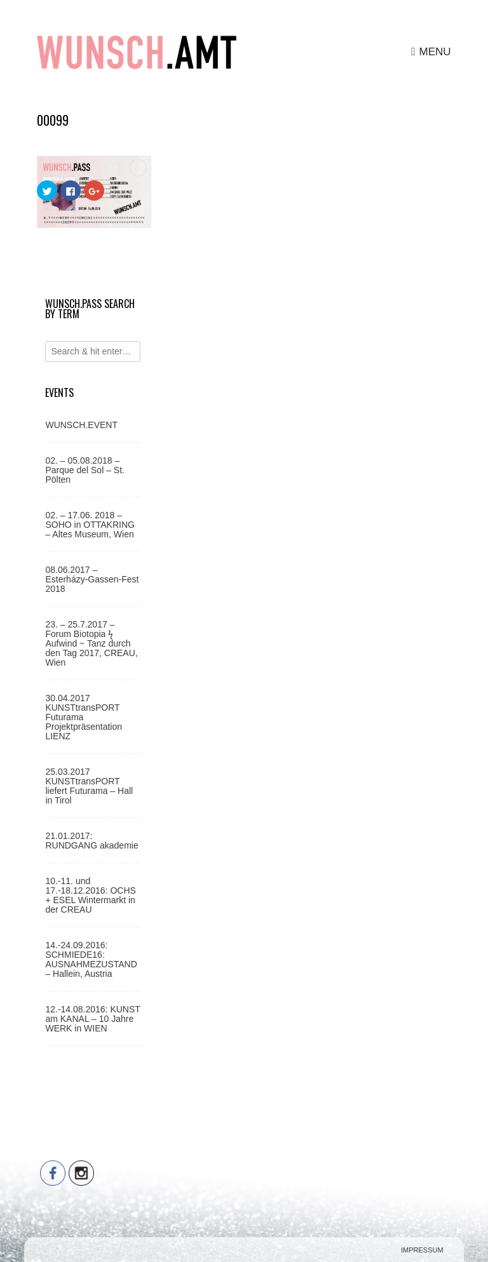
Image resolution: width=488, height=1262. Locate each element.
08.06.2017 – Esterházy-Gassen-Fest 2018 (92, 579)
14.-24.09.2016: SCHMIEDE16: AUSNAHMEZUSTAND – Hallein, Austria (91, 959)
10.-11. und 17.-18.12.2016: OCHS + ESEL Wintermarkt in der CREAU (90, 895)
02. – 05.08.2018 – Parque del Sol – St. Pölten (85, 470)
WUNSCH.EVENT (81, 425)
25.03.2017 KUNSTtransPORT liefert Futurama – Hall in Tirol (89, 786)
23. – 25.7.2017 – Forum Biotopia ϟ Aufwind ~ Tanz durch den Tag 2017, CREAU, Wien (91, 643)
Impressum (422, 1250)
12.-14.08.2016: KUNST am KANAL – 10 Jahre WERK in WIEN (92, 1018)
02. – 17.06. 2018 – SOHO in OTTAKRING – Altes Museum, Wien (90, 524)
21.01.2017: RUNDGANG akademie (91, 840)
